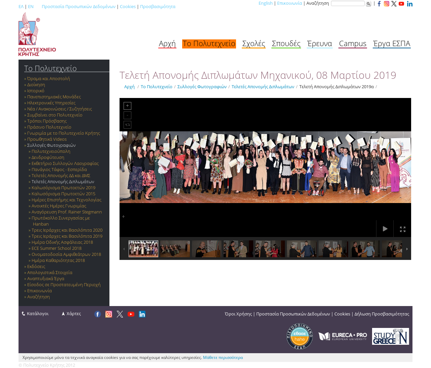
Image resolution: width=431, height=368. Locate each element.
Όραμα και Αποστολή (48, 78)
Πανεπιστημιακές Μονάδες (54, 97)
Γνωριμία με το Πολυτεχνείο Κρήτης (63, 133)
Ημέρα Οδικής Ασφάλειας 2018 (62, 242)
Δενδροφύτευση (48, 157)
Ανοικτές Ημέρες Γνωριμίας (59, 206)
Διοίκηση (36, 84)
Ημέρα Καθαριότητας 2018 (58, 260)
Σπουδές (286, 43)
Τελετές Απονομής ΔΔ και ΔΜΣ (61, 175)
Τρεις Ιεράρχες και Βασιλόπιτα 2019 (67, 236)
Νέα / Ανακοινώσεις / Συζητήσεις (59, 109)
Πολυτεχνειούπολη (51, 151)
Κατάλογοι (37, 313)
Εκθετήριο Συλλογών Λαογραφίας (65, 163)
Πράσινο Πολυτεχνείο (49, 127)
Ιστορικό (35, 91)
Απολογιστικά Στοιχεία (49, 272)
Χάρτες (74, 313)
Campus (352, 43)
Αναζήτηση (38, 297)
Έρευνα (319, 43)
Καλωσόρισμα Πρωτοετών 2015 (63, 194)
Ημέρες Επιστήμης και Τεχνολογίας (66, 200)
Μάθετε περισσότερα (223, 357)
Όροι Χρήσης (238, 314)
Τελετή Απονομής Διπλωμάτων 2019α (336, 86)
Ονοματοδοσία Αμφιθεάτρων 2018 (66, 254)
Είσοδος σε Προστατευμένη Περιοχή (64, 284)
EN (31, 6)
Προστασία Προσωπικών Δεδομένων (78, 6)
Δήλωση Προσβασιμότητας (382, 314)
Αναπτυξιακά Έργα (45, 278)
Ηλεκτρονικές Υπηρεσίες (51, 103)
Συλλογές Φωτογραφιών (51, 145)
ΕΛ (21, 6)
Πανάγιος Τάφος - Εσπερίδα (59, 169)
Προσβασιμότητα (157, 6)
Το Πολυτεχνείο (209, 43)
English (266, 3)
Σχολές (253, 43)
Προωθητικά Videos (47, 139)
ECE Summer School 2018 (56, 248)
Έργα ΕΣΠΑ (391, 43)
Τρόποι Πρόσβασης (47, 121)
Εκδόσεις (36, 266)
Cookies (128, 6)
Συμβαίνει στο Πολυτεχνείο (54, 115)
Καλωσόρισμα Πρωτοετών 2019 (63, 188)
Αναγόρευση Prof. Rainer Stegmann (67, 212)
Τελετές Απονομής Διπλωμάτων (63, 181)
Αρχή (167, 43)
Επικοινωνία (289, 3)
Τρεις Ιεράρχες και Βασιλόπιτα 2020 (67, 230)
